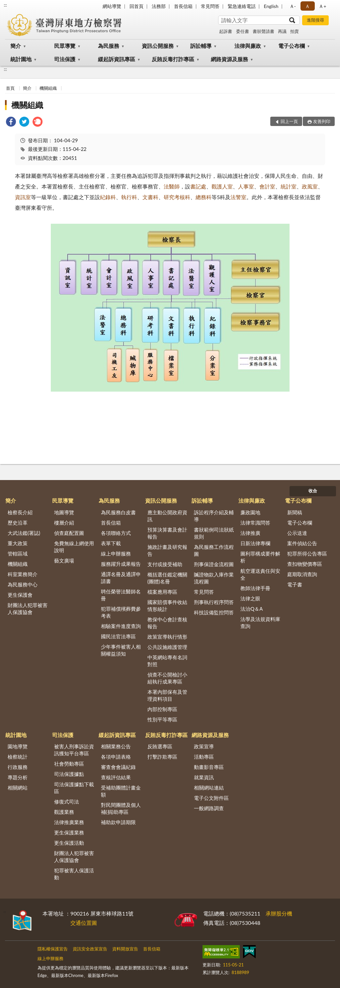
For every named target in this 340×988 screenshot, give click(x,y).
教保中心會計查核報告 (167, 622)
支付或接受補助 (164, 564)
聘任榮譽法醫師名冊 (121, 594)
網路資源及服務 (229, 59)
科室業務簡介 (23, 574)
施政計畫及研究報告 (167, 550)
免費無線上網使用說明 (74, 546)
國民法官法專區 (118, 636)
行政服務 (18, 767)
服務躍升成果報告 (121, 564)
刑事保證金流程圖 (214, 564)
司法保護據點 (69, 774)
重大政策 (18, 543)
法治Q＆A (251, 609)
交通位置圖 (83, 923)
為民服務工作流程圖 (214, 550)
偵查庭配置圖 (69, 533)
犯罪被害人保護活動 (74, 873)
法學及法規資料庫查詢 (260, 622)
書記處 (198, 186)
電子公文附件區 (211, 798)
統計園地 (21, 59)
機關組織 (48, 88)
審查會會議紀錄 (118, 767)
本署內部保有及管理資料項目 (167, 695)
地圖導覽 (64, 512)
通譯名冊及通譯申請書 (121, 577)
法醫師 (172, 186)
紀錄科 (108, 197)
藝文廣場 (64, 560)
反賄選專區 (159, 746)
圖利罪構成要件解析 (260, 557)
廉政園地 (250, 512)
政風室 (310, 186)
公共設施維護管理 (167, 647)
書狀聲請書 (263, 31)
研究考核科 (177, 197)
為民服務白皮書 (118, 512)
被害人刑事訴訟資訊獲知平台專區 (74, 749)
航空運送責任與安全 (260, 574)
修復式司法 (66, 801)
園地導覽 (18, 746)
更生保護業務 (69, 832)
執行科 (129, 197)
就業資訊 (204, 777)
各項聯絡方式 (116, 533)
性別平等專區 (162, 719)
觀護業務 (64, 812)
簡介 (15, 46)
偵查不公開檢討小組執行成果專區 (167, 678)
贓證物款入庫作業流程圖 (214, 577)
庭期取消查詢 (302, 574)
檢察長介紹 (20, 512)
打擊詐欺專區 (162, 757)
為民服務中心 (23, 584)
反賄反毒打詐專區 (173, 59)
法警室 (238, 197)
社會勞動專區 (69, 764)
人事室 (246, 186)
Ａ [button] (307, 6)
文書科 (150, 197)
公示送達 (297, 533)
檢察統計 (18, 757)
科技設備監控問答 (214, 612)
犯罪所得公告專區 (307, 553)
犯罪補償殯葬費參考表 (121, 612)
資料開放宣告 (125, 948)
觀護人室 (222, 186)
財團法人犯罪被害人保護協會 (27, 608)
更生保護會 (20, 595)
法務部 (159, 6)
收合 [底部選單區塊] (312, 490)
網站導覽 (112, 6)
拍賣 (294, 31)
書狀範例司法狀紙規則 (214, 533)
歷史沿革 (18, 523)
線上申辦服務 (116, 553)
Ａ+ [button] (322, 6)
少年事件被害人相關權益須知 (121, 650)
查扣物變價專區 (304, 564)
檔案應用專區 (162, 592)
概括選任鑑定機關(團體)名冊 (167, 577)
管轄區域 (18, 553)
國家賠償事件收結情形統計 (167, 605)
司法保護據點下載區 (74, 787)
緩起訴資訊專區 (116, 59)
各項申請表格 (116, 757)
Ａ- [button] (293, 6)
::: (5, 5)
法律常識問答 (255, 523)
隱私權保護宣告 (53, 948)
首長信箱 (183, 6)
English (271, 6)
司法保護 (64, 59)
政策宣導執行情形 (167, 637)
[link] (11, 122)
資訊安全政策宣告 (90, 948)
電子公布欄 (291, 46)
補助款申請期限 (118, 822)
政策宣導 (204, 746)
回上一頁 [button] (289, 121)
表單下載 (111, 543)
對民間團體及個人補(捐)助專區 (121, 808)
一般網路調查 (209, 808)
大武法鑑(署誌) (24, 533)
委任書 (242, 31)
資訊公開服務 (158, 46)
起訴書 (225, 31)
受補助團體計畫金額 (121, 791)
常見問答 (210, 6)
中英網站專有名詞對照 (167, 660)
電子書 (294, 584)
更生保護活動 (69, 843)
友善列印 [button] (321, 121)
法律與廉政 (247, 46)
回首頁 (136, 6)
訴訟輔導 (201, 46)
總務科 (204, 197)
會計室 (267, 186)
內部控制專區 (162, 709)
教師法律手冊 (255, 588)
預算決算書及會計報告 (167, 533)
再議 (282, 31)
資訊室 (23, 197)
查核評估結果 (116, 777)
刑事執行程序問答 (214, 602)
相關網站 (18, 788)
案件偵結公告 (302, 543)
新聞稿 (294, 512)
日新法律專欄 (255, 543)
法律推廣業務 (69, 822)
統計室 (289, 186)
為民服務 (108, 46)
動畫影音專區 (209, 767)
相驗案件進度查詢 (121, 626)
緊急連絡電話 (242, 6)
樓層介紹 (64, 523)
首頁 (10, 88)
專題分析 (18, 777)
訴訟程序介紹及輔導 (214, 515)
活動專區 (204, 757)
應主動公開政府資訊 (167, 515)
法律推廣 (250, 533)
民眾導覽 (64, 46)
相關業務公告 (116, 746)
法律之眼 (250, 598)
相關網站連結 (209, 788)
